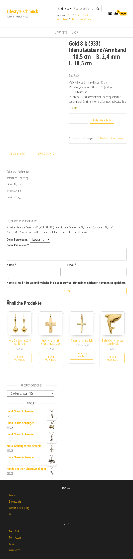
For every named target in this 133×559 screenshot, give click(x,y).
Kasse (12, 544)
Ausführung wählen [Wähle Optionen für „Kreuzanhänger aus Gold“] (81, 354)
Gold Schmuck (117, 138)
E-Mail (71, 265)
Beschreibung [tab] (17, 154)
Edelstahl (86, 15)
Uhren (73, 19)
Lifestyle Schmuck (22, 11)
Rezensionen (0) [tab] (46, 154)
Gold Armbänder (103, 138)
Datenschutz (15, 501)
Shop (75, 32)
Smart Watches (85, 19)
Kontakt (12, 495)
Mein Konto (14, 531)
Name (11, 265)
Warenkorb (14, 550)
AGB (11, 514)
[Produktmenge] (78, 120)
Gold (70, 15)
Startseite (61, 32)
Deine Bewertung (18, 239)
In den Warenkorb (102, 120)
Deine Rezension (18, 245)
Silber (77, 15)
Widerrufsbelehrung (19, 508)
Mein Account (15, 537)
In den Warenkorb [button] (19, 358)
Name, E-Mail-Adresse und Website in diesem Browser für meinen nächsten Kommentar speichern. (66, 283)
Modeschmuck (62, 19)
